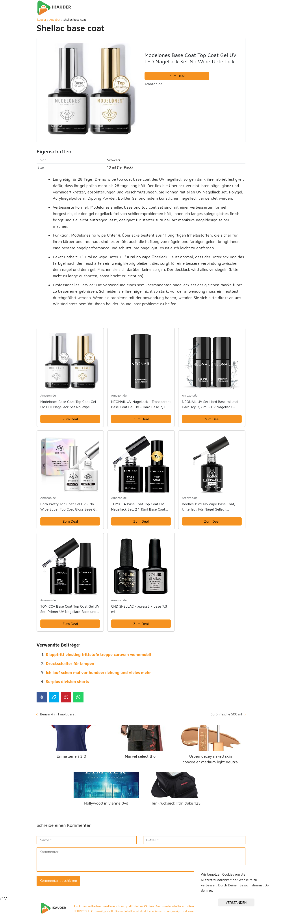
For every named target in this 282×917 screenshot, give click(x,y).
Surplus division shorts (67, 681)
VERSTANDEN (236, 902)
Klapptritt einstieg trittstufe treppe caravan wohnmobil (98, 654)
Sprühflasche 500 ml (226, 714)
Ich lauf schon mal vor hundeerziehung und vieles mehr (98, 672)
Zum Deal (177, 76)
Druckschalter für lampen (70, 663)
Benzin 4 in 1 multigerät (58, 714)
